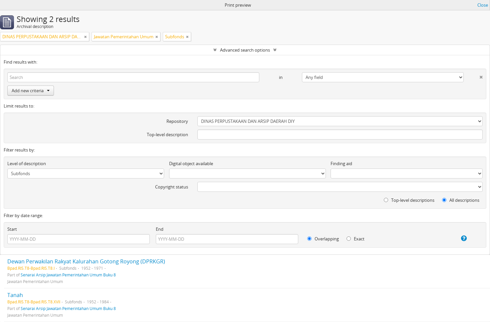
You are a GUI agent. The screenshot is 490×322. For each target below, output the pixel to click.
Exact (356, 239)
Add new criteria (31, 91)
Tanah (15, 295)
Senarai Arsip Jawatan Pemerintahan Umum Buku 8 (68, 274)
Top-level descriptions (409, 200)
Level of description (26, 163)
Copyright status (171, 187)
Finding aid (341, 163)
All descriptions (460, 200)
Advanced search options (245, 50)
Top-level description (167, 135)
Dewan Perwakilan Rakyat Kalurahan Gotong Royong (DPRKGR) (86, 261)
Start (12, 229)
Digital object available (191, 163)
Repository (177, 121)
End (159, 229)
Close (482, 5)
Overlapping (323, 239)
